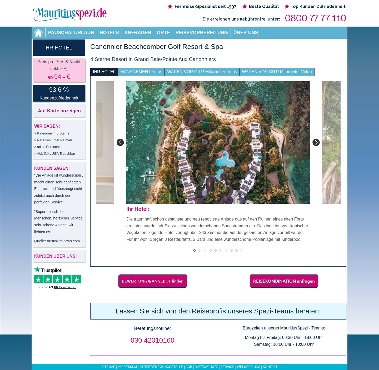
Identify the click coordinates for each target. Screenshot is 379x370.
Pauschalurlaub (71, 32)
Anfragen (137, 32)
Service (227, 367)
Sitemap (108, 367)
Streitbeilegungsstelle (161, 367)
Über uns (245, 32)
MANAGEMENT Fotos (141, 71)
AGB (189, 367)
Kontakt (270, 367)
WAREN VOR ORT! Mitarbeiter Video (277, 71)
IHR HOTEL (104, 71)
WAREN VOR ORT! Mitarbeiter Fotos (202, 71)
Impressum (127, 367)
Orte (163, 32)
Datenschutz (206, 367)
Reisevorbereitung (202, 32)
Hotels (109, 32)
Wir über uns (248, 367)
